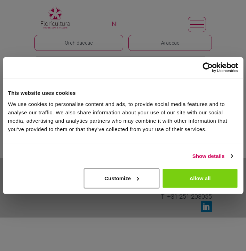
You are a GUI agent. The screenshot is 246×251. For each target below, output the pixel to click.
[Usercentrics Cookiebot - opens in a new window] (207, 67)
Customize (121, 178)
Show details (208, 156)
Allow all (200, 178)
